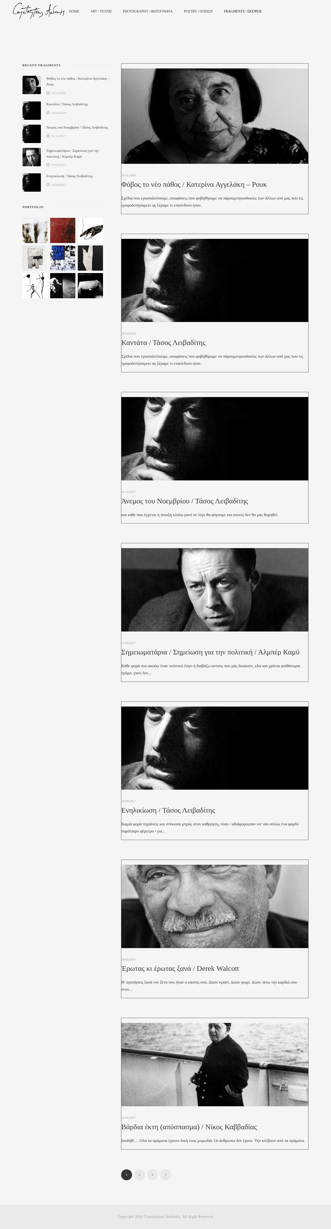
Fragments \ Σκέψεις (243, 11)
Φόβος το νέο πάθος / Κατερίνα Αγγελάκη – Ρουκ (194, 184)
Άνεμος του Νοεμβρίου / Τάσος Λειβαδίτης (184, 501)
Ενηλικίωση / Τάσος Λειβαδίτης (168, 810)
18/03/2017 (128, 959)
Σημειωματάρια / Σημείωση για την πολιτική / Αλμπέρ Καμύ (210, 652)
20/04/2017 (128, 801)
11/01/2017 (128, 1117)
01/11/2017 (128, 492)
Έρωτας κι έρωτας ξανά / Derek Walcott (180, 968)
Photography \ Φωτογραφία (148, 11)
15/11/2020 (128, 175)
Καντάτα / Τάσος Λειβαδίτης (163, 342)
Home (74, 11)
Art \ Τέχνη (101, 11)
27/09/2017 (128, 643)
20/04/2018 (128, 333)
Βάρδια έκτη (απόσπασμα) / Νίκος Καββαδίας (189, 1127)
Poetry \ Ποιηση (198, 11)
